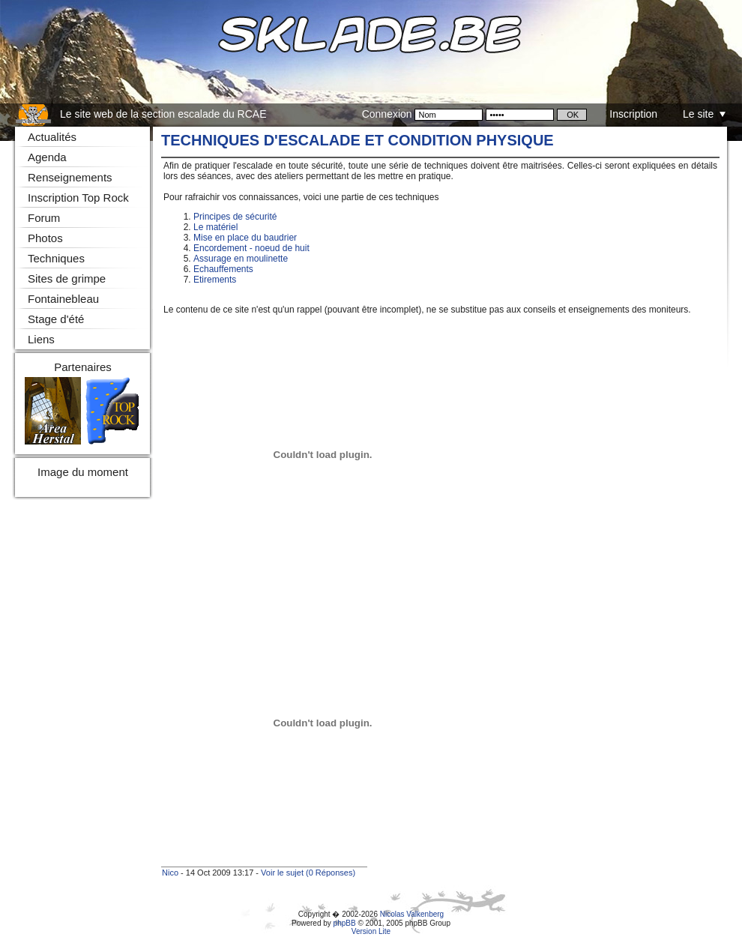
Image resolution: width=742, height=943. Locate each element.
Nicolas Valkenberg (412, 914)
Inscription (633, 114)
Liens (41, 339)
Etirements (214, 279)
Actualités (52, 136)
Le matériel (215, 227)
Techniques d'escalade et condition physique (357, 140)
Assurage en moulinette (240, 258)
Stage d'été (56, 319)
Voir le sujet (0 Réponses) (308, 872)
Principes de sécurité (235, 216)
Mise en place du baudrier (245, 237)
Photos (45, 238)
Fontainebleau (63, 298)
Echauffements (223, 269)
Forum (44, 217)
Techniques (56, 258)
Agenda (47, 157)
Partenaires (83, 367)
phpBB (345, 923)
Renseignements (70, 177)
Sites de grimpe (67, 278)
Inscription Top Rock (78, 197)
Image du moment (82, 472)
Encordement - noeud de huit (251, 248)
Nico (170, 872)
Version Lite (371, 931)
